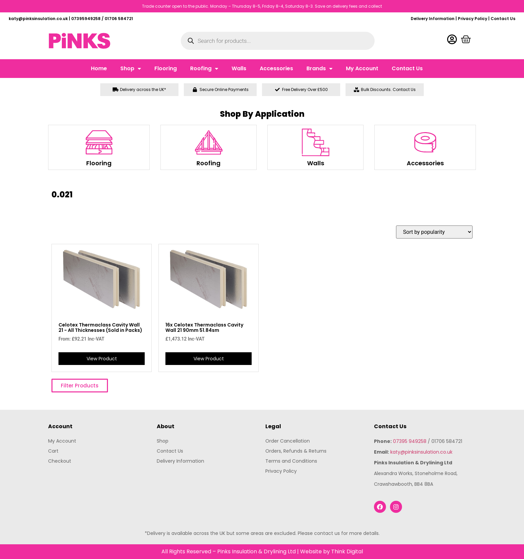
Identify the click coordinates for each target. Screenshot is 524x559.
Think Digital (347, 551)
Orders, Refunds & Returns (295, 451)
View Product (102, 358)
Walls (239, 68)
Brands (319, 69)
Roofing (204, 69)
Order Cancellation (287, 441)
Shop (130, 69)
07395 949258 (409, 441)
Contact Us (503, 18)
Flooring (165, 68)
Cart (53, 451)
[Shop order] (434, 232)
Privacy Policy (472, 18)
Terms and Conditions (291, 461)
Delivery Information (432, 18)
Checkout (59, 461)
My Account (362, 68)
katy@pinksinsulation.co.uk (421, 452)
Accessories (276, 68)
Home (99, 68)
